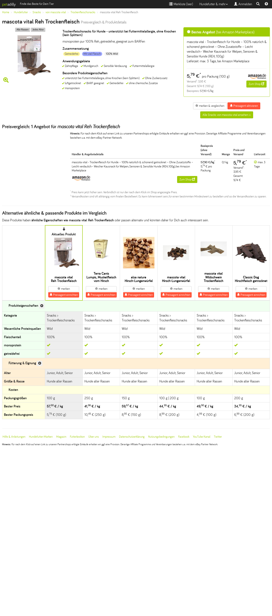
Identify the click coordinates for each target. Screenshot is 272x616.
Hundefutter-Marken (41, 436)
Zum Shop (256, 84)
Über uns (93, 436)
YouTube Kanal (201, 436)
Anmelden (243, 4)
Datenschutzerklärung (132, 436)
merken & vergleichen (209, 105)
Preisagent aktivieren (244, 105)
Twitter (218, 436)
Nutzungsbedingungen (161, 436)
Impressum (108, 436)
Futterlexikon (77, 436)
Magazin (61, 436)
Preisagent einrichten (64, 294)
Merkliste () (181, 4)
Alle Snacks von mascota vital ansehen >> (227, 114)
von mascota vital (56, 12)
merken (64, 288)
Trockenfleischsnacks (83, 12)
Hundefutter (21, 12)
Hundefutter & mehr (213, 4)
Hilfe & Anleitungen (14, 436)
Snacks (37, 12)
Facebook (183, 436)
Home (5, 12)
